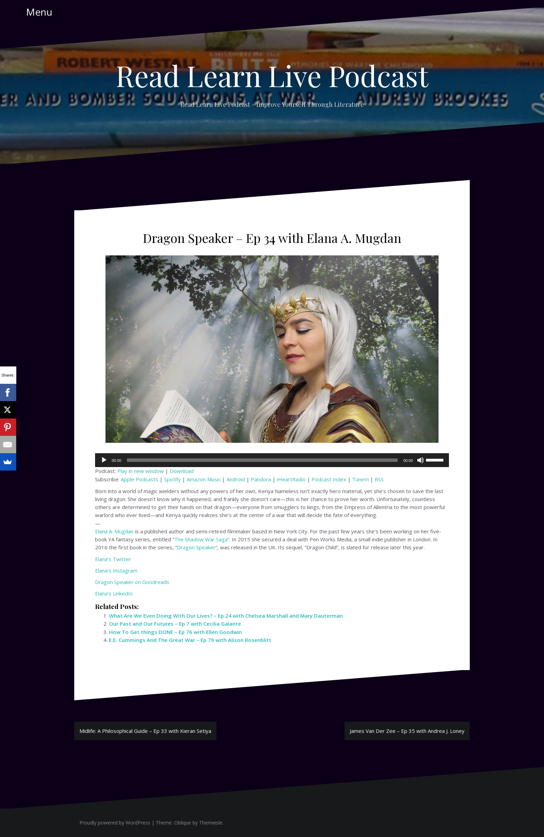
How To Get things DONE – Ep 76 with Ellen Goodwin (175, 631)
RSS (379, 479)
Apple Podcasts (139, 479)
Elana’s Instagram (116, 570)
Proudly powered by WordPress (114, 822)
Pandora (261, 479)
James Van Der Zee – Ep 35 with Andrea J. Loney (407, 730)
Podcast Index (329, 479)
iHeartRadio (291, 479)
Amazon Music (204, 479)
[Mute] (420, 460)
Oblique (182, 822)
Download (182, 470)
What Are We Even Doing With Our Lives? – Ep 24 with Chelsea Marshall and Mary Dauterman (226, 615)
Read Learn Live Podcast (272, 75)
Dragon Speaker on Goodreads (132, 581)
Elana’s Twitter (113, 559)
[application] (272, 460)
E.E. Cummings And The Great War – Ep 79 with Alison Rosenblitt (190, 639)
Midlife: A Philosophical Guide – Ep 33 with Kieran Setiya (145, 730)
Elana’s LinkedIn (114, 593)
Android (236, 479)
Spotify (172, 479)
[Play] (104, 460)
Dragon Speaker (196, 547)
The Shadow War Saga (201, 539)
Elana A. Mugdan (114, 531)
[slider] (262, 460)
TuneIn (360, 479)
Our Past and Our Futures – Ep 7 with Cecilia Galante (175, 623)
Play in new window (140, 470)
